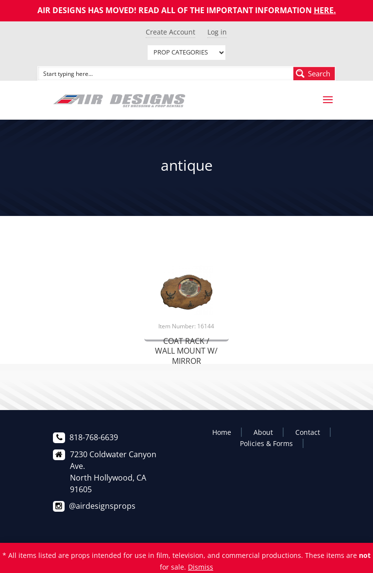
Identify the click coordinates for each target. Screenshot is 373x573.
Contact (307, 432)
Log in (217, 31)
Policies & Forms (266, 443)
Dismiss (200, 567)
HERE (324, 10)
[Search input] (166, 73)
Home (221, 432)
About (263, 432)
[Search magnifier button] (314, 73)
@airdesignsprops (102, 506)
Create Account (170, 31)
